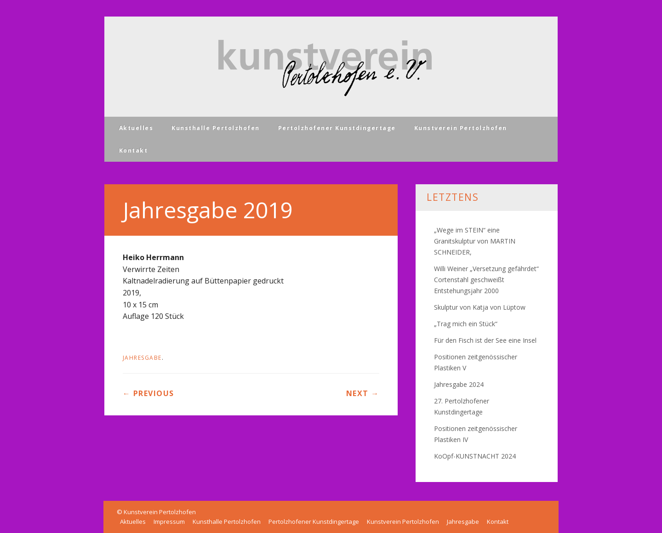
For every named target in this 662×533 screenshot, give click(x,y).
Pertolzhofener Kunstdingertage (337, 128)
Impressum (169, 521)
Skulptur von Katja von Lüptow (479, 307)
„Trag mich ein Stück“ (465, 323)
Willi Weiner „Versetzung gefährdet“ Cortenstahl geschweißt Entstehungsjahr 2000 (486, 279)
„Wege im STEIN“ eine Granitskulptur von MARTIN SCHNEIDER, (474, 241)
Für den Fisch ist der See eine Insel (485, 340)
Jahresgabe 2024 (459, 384)
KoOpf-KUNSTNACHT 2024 (475, 456)
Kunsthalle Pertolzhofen (215, 128)
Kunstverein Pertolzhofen (460, 128)
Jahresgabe (142, 358)
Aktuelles (136, 128)
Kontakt (133, 150)
